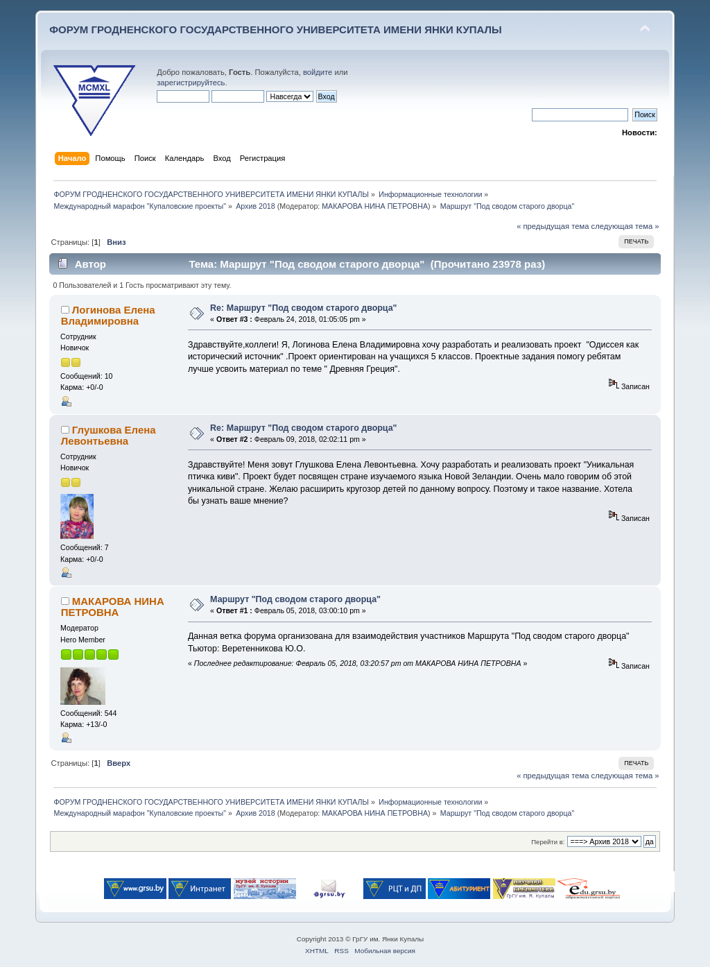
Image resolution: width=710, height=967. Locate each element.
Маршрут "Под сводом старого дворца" (295, 599)
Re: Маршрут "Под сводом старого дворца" (303, 308)
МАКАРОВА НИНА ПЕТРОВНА (375, 206)
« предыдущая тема (553, 226)
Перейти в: (547, 842)
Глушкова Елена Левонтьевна (108, 435)
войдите (317, 72)
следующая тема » (625, 226)
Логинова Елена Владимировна (108, 315)
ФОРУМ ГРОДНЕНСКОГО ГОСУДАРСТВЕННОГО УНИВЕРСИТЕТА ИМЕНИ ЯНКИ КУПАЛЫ (275, 29)
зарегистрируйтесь (191, 82)
